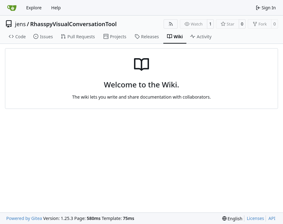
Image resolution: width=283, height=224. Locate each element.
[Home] (12, 7)
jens (20, 24)
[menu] (232, 219)
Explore (33, 8)
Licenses (255, 218)
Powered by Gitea (24, 218)
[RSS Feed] (171, 24)
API (271, 218)
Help (56, 8)
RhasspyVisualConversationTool (73, 24)
